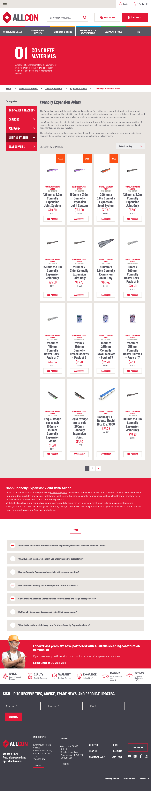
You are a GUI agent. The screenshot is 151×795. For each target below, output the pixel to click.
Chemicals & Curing (63, 31)
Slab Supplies (22, 146)
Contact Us (144, 778)
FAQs (115, 745)
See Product (52, 218)
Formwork (22, 128)
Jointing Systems (53, 88)
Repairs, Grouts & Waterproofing (88, 31)
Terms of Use (128, 778)
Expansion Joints (78, 88)
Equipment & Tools (113, 31)
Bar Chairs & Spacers (22, 110)
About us (94, 745)
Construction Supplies (37, 31)
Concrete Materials (12, 31)
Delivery (117, 751)
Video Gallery (97, 756)
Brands (93, 751)
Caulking (22, 119)
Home (8, 88)
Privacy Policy (112, 778)
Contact (117, 756)
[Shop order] (130, 146)
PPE (138, 31)
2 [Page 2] (92, 468)
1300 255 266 (57, 663)
